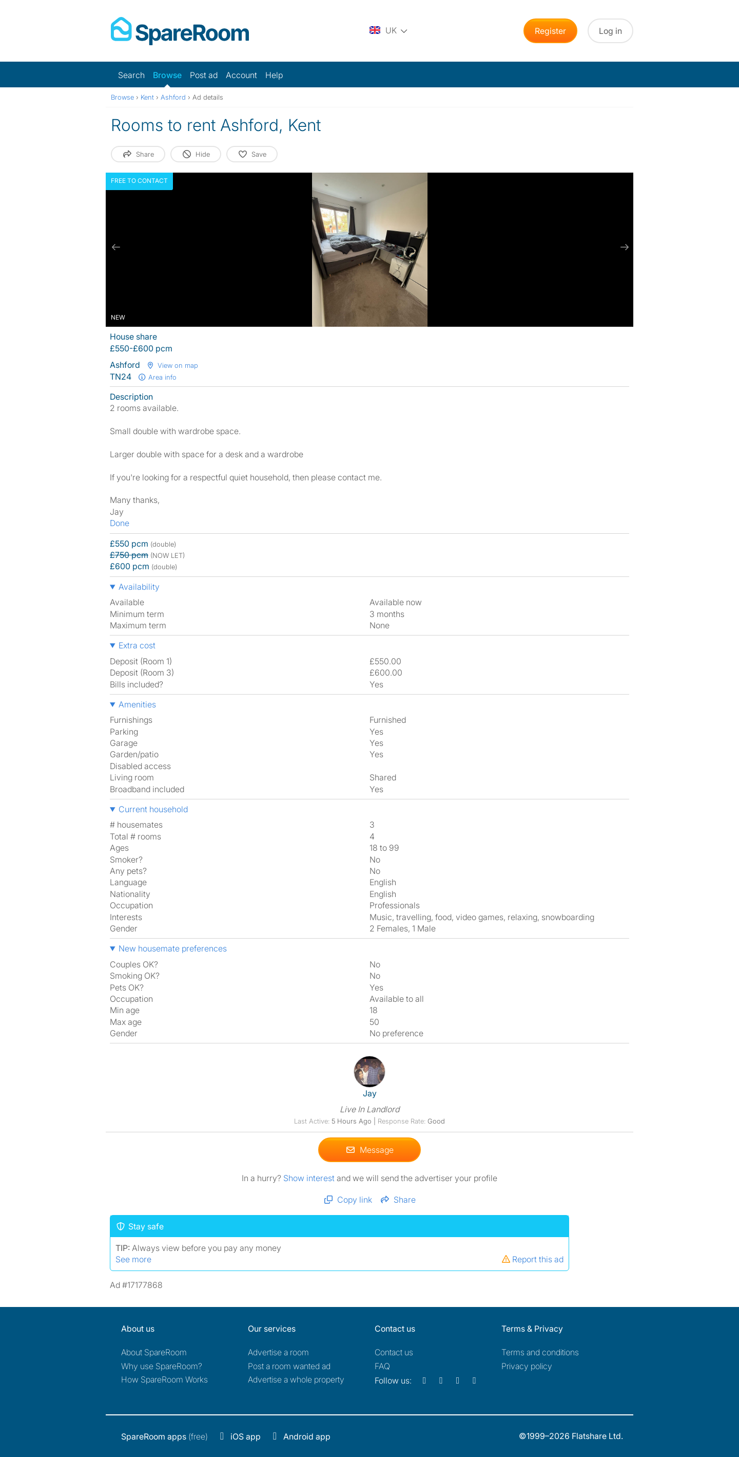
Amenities (137, 704)
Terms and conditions (540, 1352)
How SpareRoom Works (164, 1379)
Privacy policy (526, 1366)
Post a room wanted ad (289, 1366)
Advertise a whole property (296, 1379)
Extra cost (137, 645)
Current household (153, 809)
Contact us (394, 1352)
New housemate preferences (173, 948)
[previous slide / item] (116, 247)
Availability (139, 587)
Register (550, 31)
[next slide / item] (623, 247)
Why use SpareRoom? (161, 1366)
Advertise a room (278, 1352)
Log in (610, 31)
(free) (164, 1436)
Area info (157, 377)
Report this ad (532, 1258)
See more (133, 1259)
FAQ (382, 1366)
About (154, 1352)
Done (119, 523)
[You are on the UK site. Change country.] (389, 31)
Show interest (310, 1177)
